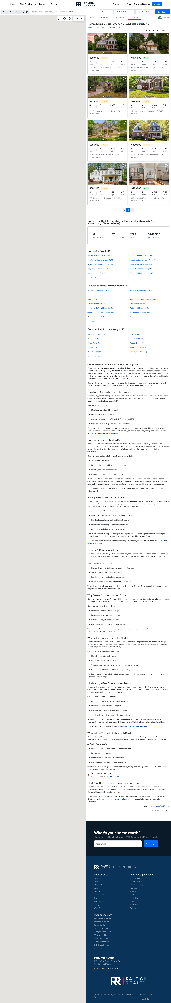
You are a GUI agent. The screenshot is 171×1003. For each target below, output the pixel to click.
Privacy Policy (144, 999)
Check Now (150, 844)
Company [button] (118, 4)
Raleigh (97, 905)
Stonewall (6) (92, 347)
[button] (27, 12)
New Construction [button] (28, 4)
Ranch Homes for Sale (96, 317)
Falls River (133, 888)
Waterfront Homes (101, 938)
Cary (96, 881)
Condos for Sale (136, 295)
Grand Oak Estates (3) (138, 352)
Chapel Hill (98, 885)
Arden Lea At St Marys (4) (139, 347)
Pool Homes (98, 948)
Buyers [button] (43, 4)
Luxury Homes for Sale (96, 304)
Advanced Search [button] (142, 4)
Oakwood (133, 901)
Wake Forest (98, 908)
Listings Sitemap (145, 994)
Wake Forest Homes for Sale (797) (100, 264)
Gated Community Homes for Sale (100, 312)
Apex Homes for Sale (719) (97, 273)
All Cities (91, 277)
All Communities (94, 356)
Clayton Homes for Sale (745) (141, 264)
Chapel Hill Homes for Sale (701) (142, 273)
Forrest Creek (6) (136, 343)
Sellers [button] (55, 4)
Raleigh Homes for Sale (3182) (98, 255)
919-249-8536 (163, 811)
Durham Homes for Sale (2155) (141, 255)
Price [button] (107, 12)
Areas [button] (13, 4)
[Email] (118, 843)
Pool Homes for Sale (137, 304)
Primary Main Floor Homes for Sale (100, 308)
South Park (134, 905)
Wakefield (133, 908)
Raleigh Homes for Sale (102, 918)
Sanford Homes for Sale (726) (141, 269)
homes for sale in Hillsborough (134, 726)
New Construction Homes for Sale (143, 299)
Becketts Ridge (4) (94, 352)
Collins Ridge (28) (136, 334)
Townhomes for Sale (95, 295)
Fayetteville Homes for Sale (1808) (100, 260)
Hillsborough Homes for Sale (98, 290)
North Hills (134, 898)
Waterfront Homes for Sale (140, 308)
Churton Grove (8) (136, 339)
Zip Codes (91, 321)
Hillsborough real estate (104, 433)
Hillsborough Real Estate (159, 806)
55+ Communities (100, 935)
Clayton (97, 888)
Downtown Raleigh (137, 885)
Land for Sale (92, 299)
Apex (96, 878)
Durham (97, 891)
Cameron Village (136, 881)
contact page (113, 776)
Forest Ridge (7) (93, 343)
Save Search (162, 12)
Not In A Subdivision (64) (96, 334)
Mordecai (133, 895)
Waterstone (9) (93, 339)
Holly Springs (99, 901)
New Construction (101, 928)
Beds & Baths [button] (124, 12)
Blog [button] (129, 4)
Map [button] (77, 18)
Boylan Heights (135, 878)
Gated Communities (101, 942)
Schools (133, 317)
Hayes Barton (135, 891)
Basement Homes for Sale (140, 312)
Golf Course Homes (101, 945)
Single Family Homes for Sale (141, 290)
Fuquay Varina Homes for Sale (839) (143, 260)
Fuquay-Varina (99, 895)
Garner (96, 898)
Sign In (157, 4)
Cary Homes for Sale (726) (97, 269)
